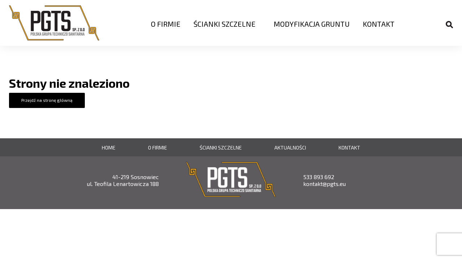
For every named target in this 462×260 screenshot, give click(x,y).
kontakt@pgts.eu (324, 183)
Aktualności (290, 147)
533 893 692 (318, 176)
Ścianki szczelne (224, 24)
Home (109, 147)
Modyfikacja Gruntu (312, 24)
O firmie (165, 24)
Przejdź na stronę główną (47, 100)
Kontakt (379, 24)
